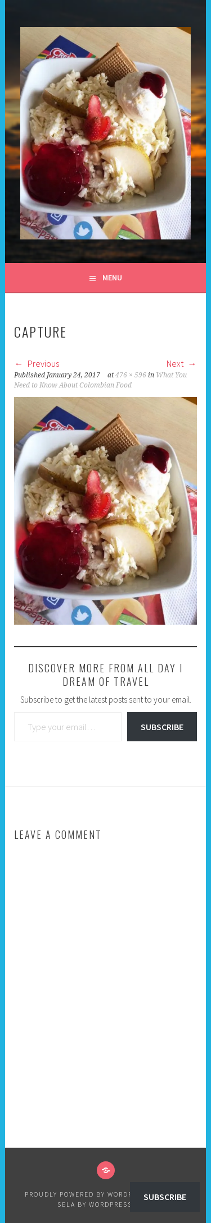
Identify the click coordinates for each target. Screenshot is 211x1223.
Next (182, 363)
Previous (36, 363)
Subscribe (162, 726)
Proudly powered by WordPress (88, 1194)
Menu (112, 278)
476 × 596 (130, 375)
